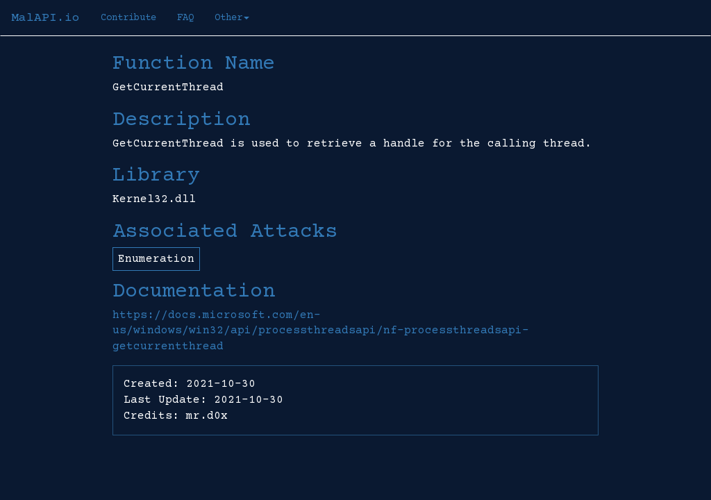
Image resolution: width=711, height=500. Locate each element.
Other (232, 18)
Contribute (128, 18)
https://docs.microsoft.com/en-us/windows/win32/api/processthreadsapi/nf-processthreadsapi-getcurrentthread (320, 331)
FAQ (185, 18)
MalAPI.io (45, 18)
